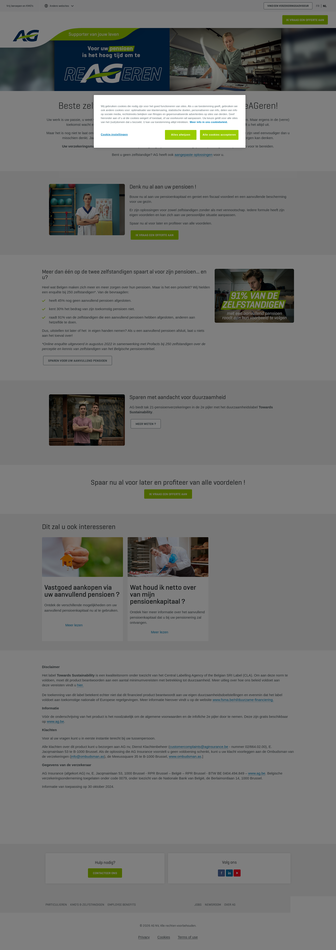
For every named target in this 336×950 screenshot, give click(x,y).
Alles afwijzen (180, 134)
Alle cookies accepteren (219, 134)
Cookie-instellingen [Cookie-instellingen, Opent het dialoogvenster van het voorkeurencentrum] (114, 134)
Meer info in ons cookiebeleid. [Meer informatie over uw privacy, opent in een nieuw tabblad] (209, 122)
